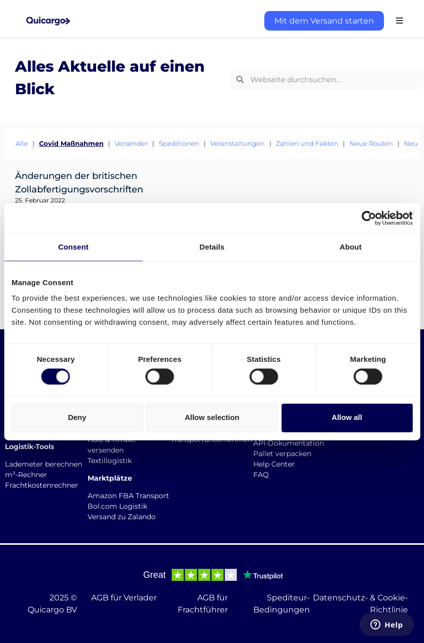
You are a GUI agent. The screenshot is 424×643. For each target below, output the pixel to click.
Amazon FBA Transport (128, 495)
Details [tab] (212, 247)
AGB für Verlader (124, 597)
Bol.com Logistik (117, 506)
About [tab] (351, 247)
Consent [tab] (73, 247)
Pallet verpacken (282, 453)
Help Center (274, 464)
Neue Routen (371, 143)
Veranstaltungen (237, 143)
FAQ (261, 474)
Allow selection (212, 417)
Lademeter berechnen (43, 464)
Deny (77, 417)
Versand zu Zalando (122, 516)
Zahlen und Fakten (307, 143)
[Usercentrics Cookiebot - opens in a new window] (368, 218)
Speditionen (179, 143)
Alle (22, 143)
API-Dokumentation (288, 443)
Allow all (347, 417)
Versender (131, 143)
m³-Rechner (26, 474)
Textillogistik (110, 460)
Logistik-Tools (29, 446)
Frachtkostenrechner (41, 485)
